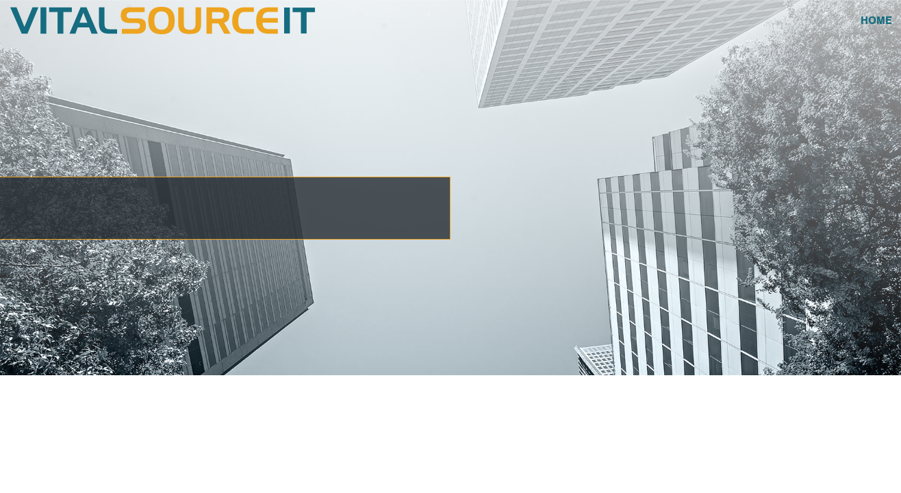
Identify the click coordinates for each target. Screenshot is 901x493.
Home (876, 20)
